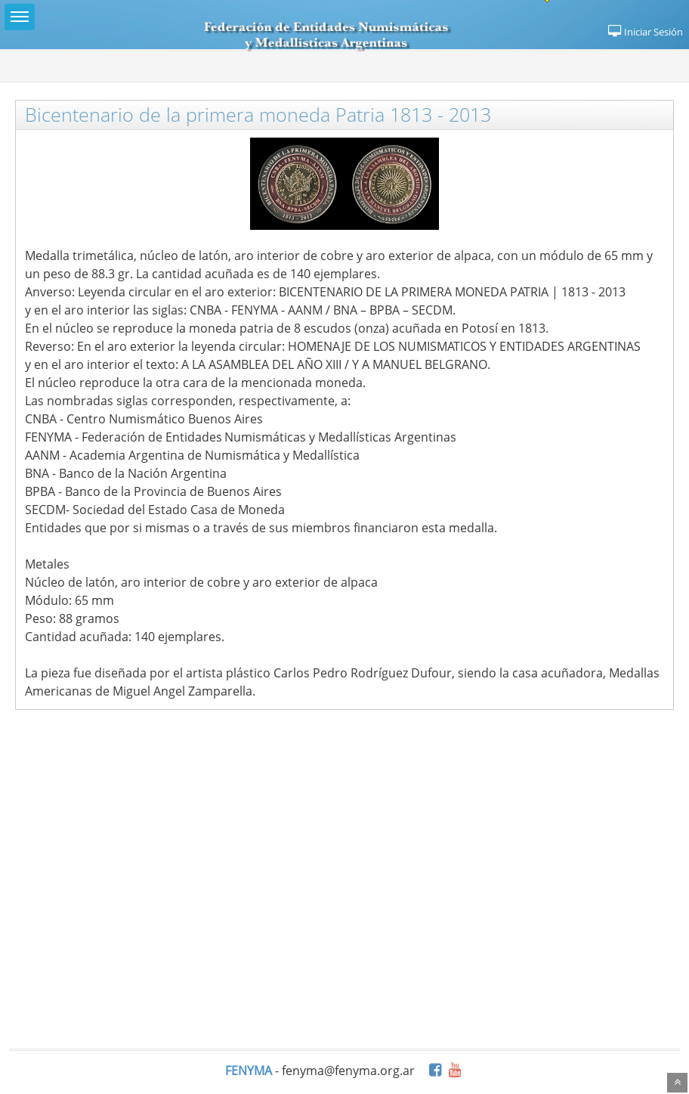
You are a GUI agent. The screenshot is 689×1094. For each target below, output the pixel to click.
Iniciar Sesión (645, 32)
